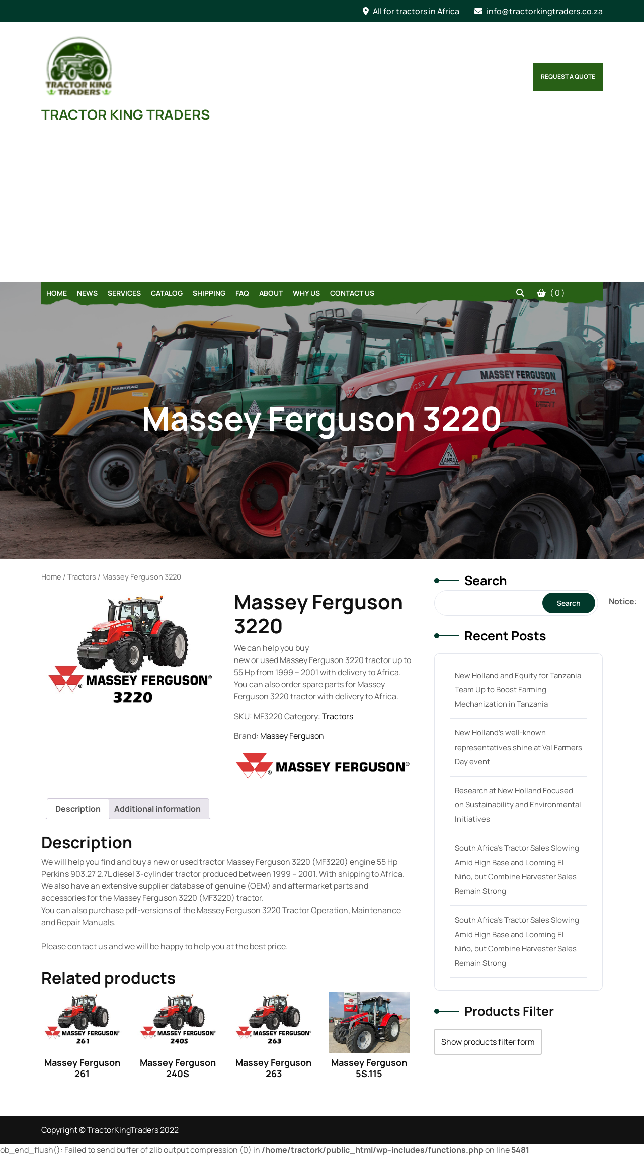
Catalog (167, 293)
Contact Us (352, 293)
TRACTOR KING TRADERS (125, 114)
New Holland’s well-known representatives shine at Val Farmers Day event (518, 747)
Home (56, 293)
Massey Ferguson (292, 735)
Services (124, 293)
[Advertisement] (322, 206)
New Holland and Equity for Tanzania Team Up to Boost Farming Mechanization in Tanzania (518, 689)
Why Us (306, 293)
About (271, 293)
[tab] (78, 808)
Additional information (157, 808)
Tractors (81, 576)
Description (78, 808)
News (87, 293)
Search (485, 580)
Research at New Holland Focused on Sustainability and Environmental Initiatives (518, 804)
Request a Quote (568, 76)
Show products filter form (488, 1041)
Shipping (209, 293)
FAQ (242, 293)
